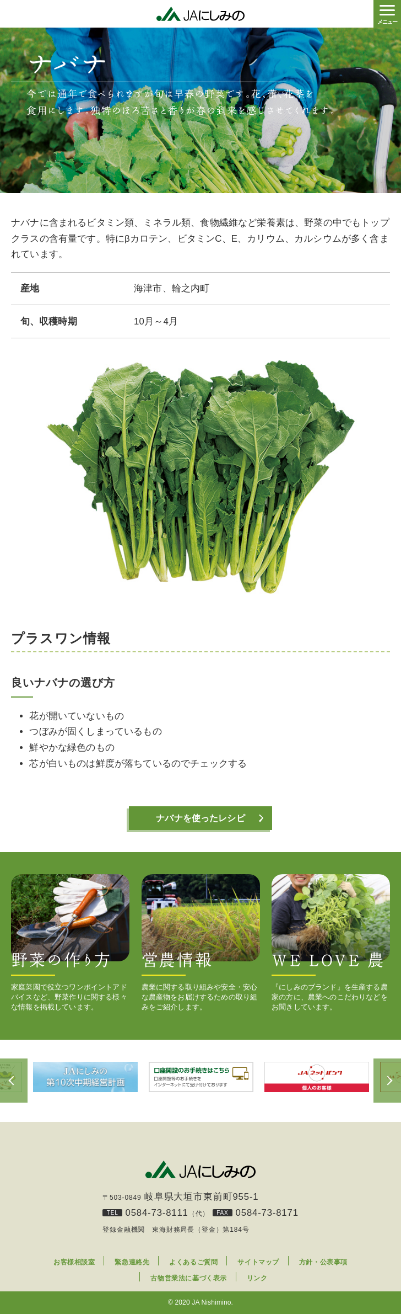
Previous (14, 1081)
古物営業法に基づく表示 (188, 1279)
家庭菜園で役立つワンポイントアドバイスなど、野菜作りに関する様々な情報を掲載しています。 (70, 943)
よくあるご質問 (193, 1263)
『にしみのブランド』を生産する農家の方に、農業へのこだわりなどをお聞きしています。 (331, 943)
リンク (257, 1279)
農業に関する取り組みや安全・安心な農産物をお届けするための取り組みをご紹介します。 (201, 943)
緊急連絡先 (132, 1263)
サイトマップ (258, 1263)
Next (387, 1081)
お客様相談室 (74, 1263)
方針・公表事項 (323, 1263)
